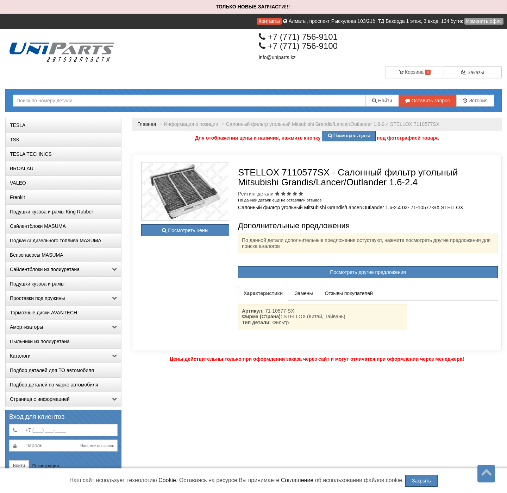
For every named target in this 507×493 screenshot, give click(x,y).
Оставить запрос (427, 100)
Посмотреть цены (185, 230)
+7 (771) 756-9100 (298, 46)
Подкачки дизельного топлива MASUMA (55, 240)
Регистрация (45, 465)
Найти (382, 100)
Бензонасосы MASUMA (36, 255)
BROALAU (21, 168)
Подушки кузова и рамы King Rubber (51, 212)
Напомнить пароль (97, 445)
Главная (146, 124)
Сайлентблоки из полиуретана (63, 269)
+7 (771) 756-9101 (298, 36)
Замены (304, 293)
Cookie (167, 480)
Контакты (269, 21)
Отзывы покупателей (349, 293)
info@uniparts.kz (277, 57)
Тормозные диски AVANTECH (43, 312)
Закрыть (421, 481)
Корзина (415, 72)
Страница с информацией (63, 399)
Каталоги (63, 356)
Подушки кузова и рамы (37, 284)
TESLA (17, 125)
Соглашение (297, 480)
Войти (19, 465)
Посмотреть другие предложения (368, 272)
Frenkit (17, 197)
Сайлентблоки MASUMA (38, 226)
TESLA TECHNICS (31, 154)
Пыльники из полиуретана (40, 341)
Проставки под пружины (63, 298)
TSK (14, 139)
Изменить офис (484, 21)
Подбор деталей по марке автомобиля (54, 385)
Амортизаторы (63, 327)
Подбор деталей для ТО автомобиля (52, 370)
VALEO (18, 183)
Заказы (472, 72)
